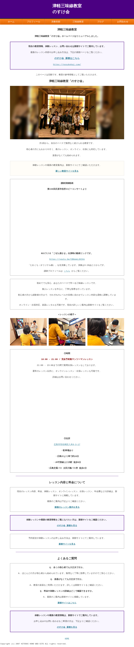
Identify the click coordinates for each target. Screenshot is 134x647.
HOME (67, 639)
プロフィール (33, 21)
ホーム (11, 21)
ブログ (100, 21)
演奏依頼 (55, 21)
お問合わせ (122, 21)
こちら (67, 271)
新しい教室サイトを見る (67, 171)
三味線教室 (78, 21)
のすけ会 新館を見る (67, 526)
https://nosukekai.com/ (67, 65)
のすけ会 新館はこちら (66, 58)
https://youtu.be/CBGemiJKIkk (67, 259)
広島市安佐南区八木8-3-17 (67, 445)
